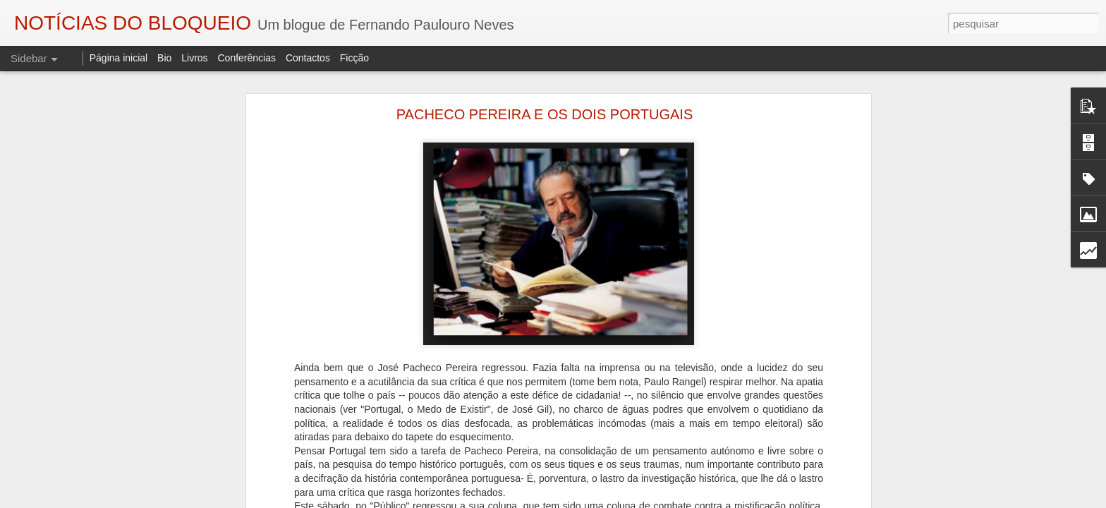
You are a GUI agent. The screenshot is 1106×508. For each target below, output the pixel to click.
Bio (164, 58)
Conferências (246, 58)
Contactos (308, 58)
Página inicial (119, 58)
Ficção (354, 58)
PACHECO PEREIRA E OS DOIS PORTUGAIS (544, 114)
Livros (194, 58)
